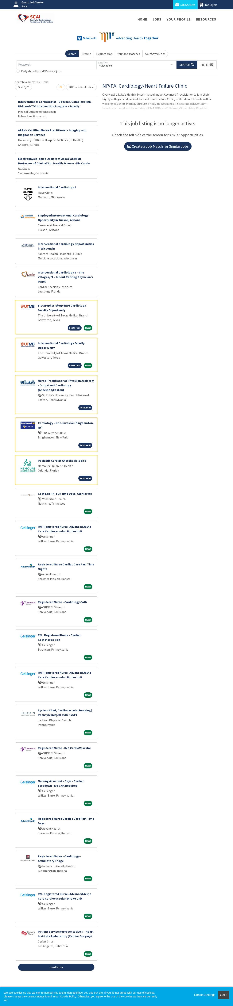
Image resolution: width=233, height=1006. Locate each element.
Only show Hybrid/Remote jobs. (41, 71)
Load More (56, 967)
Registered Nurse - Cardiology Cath (62, 602)
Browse (86, 54)
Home (142, 19)
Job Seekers (185, 4)
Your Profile (179, 19)
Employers (208, 4)
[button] (207, 64)
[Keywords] (56, 64)
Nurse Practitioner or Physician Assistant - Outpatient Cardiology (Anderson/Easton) (66, 385)
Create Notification (81, 87)
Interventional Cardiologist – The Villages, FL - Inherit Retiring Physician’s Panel (65, 276)
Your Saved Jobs (155, 54)
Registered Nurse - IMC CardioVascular (64, 748)
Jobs (157, 19)
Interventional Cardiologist (57, 187)
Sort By (22, 87)
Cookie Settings (204, 994)
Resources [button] (206, 19)
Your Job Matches (128, 54)
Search (72, 54)
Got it (223, 994)
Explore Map (104, 54)
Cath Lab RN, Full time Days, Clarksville (65, 493)
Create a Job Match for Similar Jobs (157, 146)
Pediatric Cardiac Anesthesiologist (62, 460)
